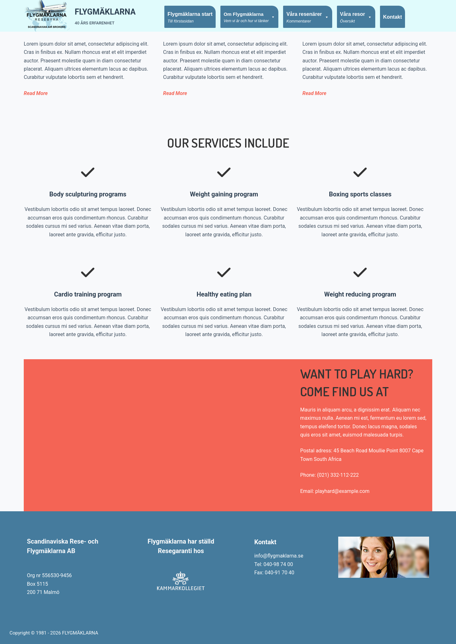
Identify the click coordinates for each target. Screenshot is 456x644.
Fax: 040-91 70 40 (274, 573)
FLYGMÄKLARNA (105, 11)
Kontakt (392, 17)
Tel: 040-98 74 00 (273, 564)
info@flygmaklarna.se (278, 556)
